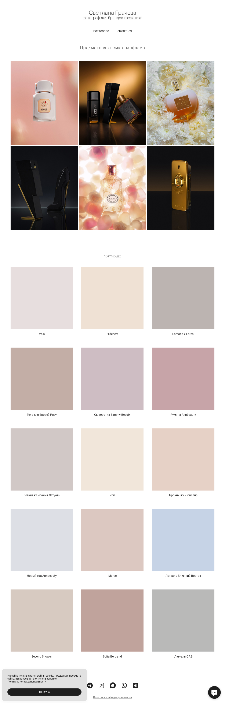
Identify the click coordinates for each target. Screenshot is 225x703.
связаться (124, 31)
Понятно (44, 692)
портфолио (101, 31)
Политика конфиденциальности (112, 701)
